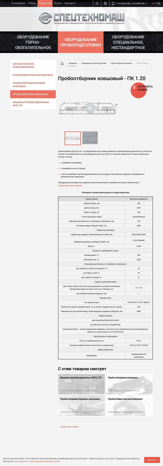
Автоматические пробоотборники (23, 65)
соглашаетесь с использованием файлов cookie (37, 461)
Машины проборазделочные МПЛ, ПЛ (31, 104)
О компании (18, 3)
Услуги (58, 3)
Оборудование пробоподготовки (94, 63)
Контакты (70, 3)
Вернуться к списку (69, 426)
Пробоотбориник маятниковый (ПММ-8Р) (126, 412)
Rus (154, 3)
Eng (158, 3)
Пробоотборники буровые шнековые (29, 84)
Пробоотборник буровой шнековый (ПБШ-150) (80, 412)
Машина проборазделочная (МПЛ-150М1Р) (78, 391)
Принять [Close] (152, 460)
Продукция (45, 3)
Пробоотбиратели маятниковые (33, 75)
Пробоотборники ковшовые (30, 94)
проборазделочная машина (70, 185)
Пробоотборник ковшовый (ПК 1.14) (123, 391)
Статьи (32, 3)
